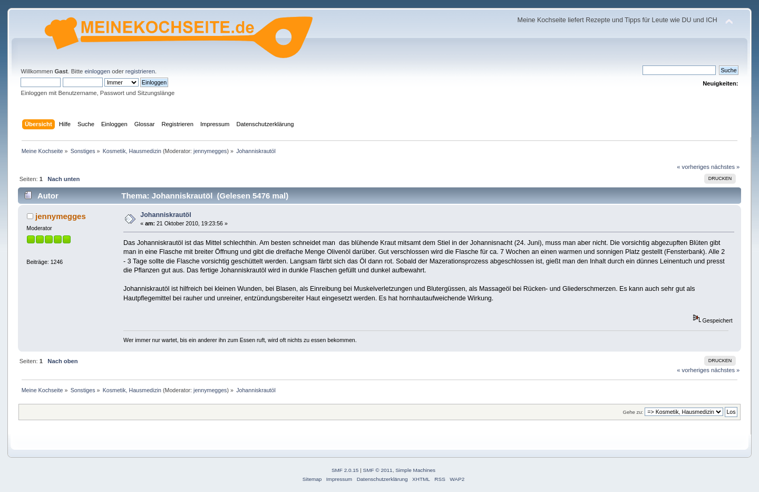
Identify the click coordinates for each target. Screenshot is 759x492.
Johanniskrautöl (165, 215)
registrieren (140, 71)
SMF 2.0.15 (345, 470)
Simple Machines (415, 470)
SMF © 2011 (378, 470)
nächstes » (725, 167)
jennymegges (210, 151)
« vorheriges (693, 167)
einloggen (97, 71)
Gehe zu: (632, 412)
